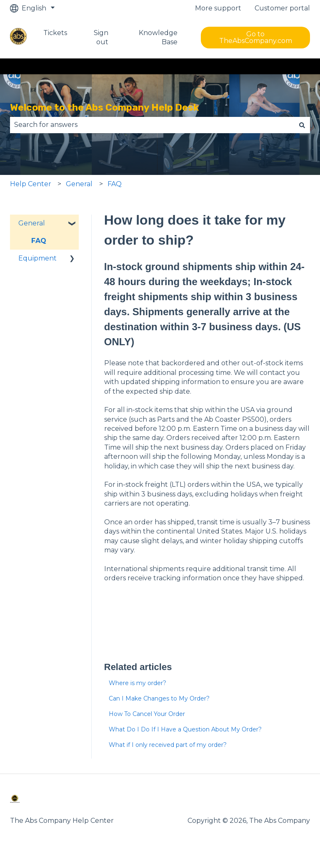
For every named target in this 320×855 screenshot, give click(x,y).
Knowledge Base (158, 37)
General (79, 184)
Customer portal (282, 8)
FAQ (115, 184)
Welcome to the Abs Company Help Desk (104, 107)
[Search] (302, 125)
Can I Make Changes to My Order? (159, 698)
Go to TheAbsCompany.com (255, 37)
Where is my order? (137, 683)
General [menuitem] (31, 223)
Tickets (55, 33)
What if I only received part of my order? (168, 745)
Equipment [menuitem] (37, 258)
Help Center (30, 184)
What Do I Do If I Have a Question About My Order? (185, 729)
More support (218, 8)
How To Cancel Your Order (147, 714)
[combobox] (152, 125)
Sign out (101, 37)
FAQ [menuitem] (38, 241)
